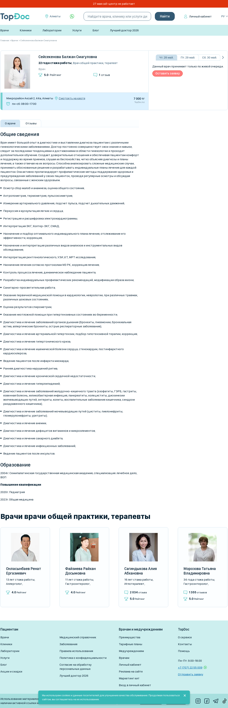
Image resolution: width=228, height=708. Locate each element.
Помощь (184, 651)
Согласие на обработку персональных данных (76, 667)
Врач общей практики (88, 63)
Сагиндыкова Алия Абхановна (140, 570)
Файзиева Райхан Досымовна (80, 570)
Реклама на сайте (131, 671)
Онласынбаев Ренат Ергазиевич (23, 570)
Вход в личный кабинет (135, 685)
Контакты (185, 644)
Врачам (124, 658)
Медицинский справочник (78, 637)
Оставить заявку (167, 73)
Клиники (25, 30)
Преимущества (129, 637)
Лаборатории (51, 30)
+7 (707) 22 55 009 (190, 667)
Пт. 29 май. (188, 57)
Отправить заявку (190, 674)
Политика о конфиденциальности (83, 658)
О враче (10, 123)
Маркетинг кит (129, 678)
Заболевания (68, 644)
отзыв (104, 75)
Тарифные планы (130, 644)
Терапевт (111, 63)
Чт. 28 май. (166, 57)
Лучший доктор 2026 (124, 30)
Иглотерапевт (134, 584)
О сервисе (185, 637)
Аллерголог (14, 584)
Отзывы (31, 123)
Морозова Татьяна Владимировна (199, 570)
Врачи (4, 30)
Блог (95, 30)
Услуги (76, 30)
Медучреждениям (131, 651)
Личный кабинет (200, 16)
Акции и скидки (11, 671)
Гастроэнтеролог (77, 584)
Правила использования (76, 651)
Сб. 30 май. (209, 57)
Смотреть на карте (72, 98)
